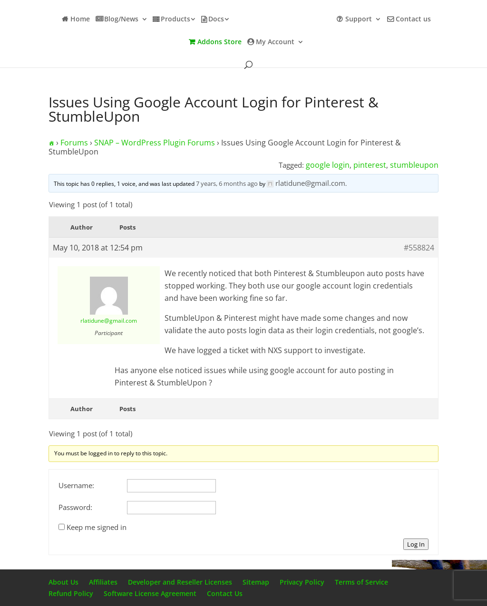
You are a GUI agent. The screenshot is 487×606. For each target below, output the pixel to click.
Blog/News (121, 19)
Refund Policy (71, 593)
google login (328, 165)
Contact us (413, 19)
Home (80, 19)
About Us (63, 582)
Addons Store (219, 42)
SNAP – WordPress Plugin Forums (154, 142)
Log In (416, 544)
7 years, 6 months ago (227, 183)
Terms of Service (361, 582)
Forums (74, 142)
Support (358, 19)
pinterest (369, 165)
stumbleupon (414, 165)
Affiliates (103, 582)
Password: (75, 507)
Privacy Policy (302, 582)
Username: (76, 485)
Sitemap (256, 582)
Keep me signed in (97, 527)
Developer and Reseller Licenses (180, 582)
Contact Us (225, 593)
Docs (216, 19)
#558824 (419, 247)
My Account (275, 42)
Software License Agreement (150, 593)
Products (175, 19)
